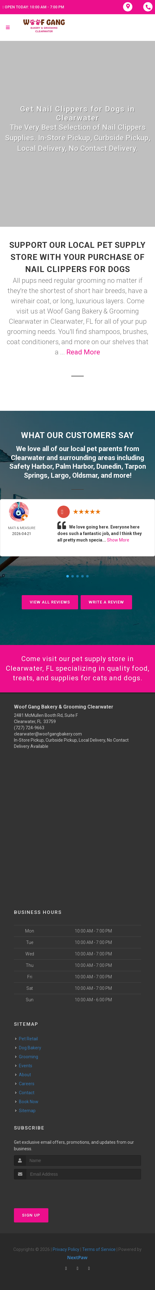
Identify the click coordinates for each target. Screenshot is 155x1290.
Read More (83, 352)
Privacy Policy (66, 1249)
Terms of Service (99, 1249)
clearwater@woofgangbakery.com (48, 733)
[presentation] (47, 1191)
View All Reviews (50, 602)
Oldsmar (84, 475)
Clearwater (28, 458)
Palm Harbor (74, 466)
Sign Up (31, 1215)
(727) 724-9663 (29, 727)
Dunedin (108, 466)
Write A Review (106, 602)
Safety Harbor (30, 466)
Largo (60, 475)
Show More (118, 540)
